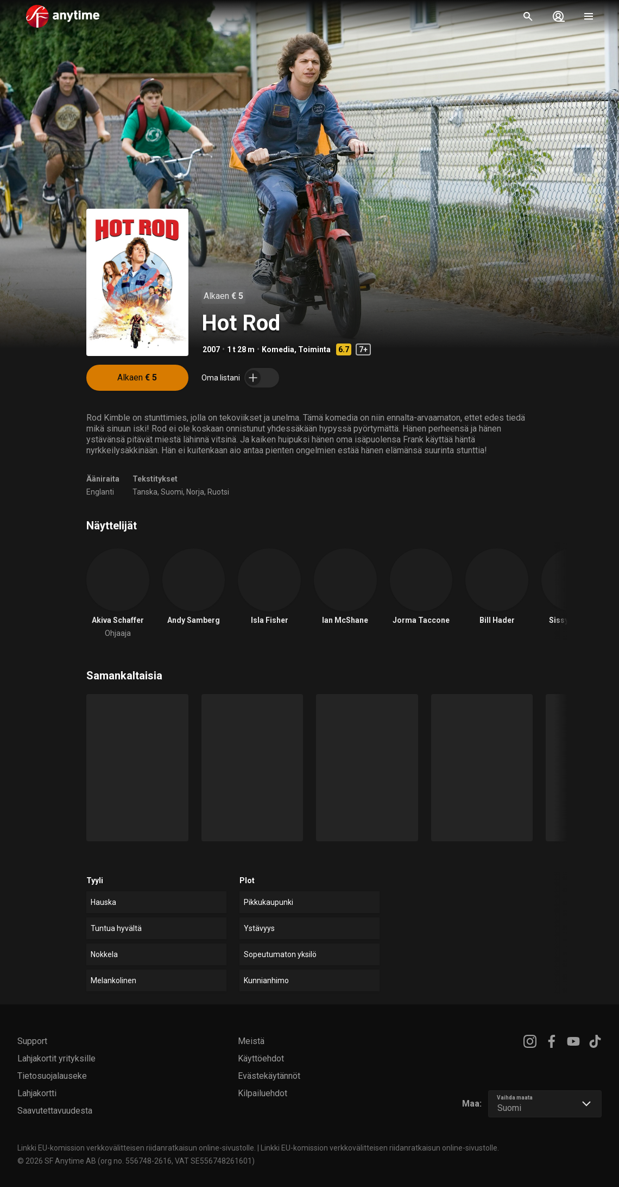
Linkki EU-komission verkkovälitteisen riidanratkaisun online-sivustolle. (136, 1148)
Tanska (144, 492)
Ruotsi (218, 492)
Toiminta (314, 349)
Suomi (172, 492)
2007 (211, 349)
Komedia (278, 349)
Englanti (100, 492)
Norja (195, 492)
